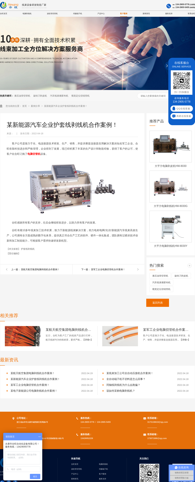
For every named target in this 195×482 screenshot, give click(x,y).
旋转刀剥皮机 (40, 95)
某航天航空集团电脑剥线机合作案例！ (40, 269)
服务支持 (168, 13)
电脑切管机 (33, 154)
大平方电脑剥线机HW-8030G (171, 206)
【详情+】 (87, 339)
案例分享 (36, 106)
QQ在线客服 (183, 108)
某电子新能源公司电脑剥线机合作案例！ (34, 390)
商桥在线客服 (183, 116)
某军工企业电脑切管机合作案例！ (108, 269)
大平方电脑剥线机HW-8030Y (170, 245)
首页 (24, 106)
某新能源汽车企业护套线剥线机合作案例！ (65, 106)
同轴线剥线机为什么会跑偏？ (123, 385)
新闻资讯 (146, 13)
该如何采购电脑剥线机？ (120, 390)
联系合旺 (191, 13)
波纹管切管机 (52, 13)
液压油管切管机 (22, 95)
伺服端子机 (77, 13)
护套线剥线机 (28, 249)
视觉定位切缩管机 (80, 95)
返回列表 (157, 302)
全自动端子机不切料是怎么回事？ (125, 379)
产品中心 (101, 13)
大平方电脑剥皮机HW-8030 (170, 166)
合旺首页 (3, 13)
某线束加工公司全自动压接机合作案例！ (129, 373)
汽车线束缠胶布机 (59, 95)
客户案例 (123, 13)
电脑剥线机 (27, 13)
